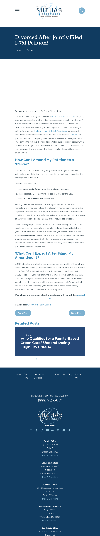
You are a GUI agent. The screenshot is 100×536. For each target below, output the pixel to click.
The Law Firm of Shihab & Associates (50, 94)
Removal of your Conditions (64, 80)
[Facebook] (31, 393)
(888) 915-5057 (50, 364)
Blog (70, 337)
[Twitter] (58, 393)
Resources (60, 337)
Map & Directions (50, 419)
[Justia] (69, 393)
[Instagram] (36, 393)
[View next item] (38, 322)
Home (18, 337)
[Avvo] (63, 393)
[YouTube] (47, 393)
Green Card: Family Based (39, 268)
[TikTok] (41, 393)
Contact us (75, 98)
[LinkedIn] (52, 393)
